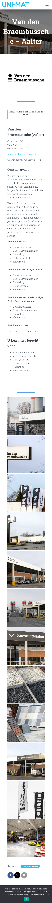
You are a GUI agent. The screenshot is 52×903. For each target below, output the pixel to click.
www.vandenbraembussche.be (23, 154)
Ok (27, 899)
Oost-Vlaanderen (30, 866)
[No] (48, 894)
